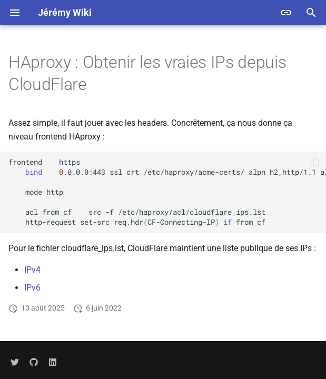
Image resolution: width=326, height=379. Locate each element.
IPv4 (32, 270)
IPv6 (32, 288)
